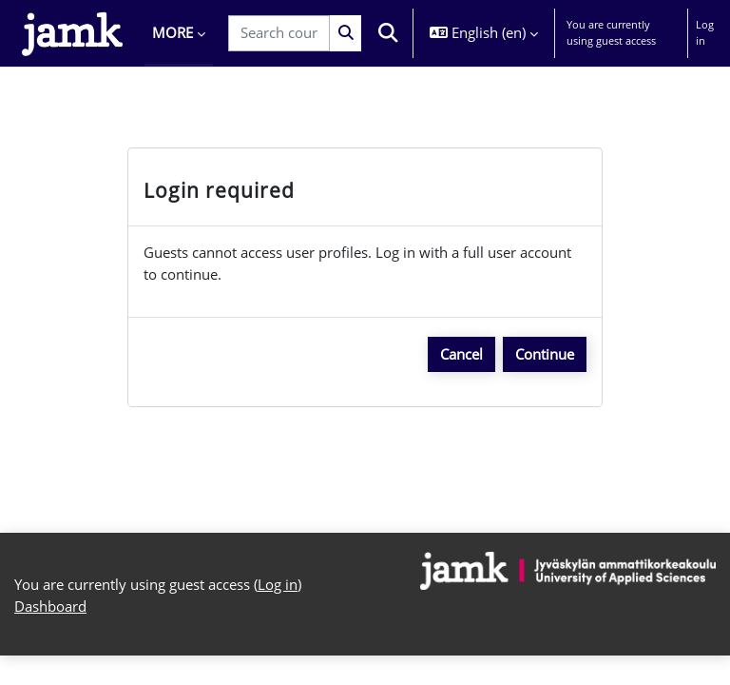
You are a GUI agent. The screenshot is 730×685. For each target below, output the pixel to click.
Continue (544, 353)
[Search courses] (279, 32)
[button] (389, 33)
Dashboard (50, 606)
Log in (705, 32)
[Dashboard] (72, 33)
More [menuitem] (172, 32)
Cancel (461, 353)
